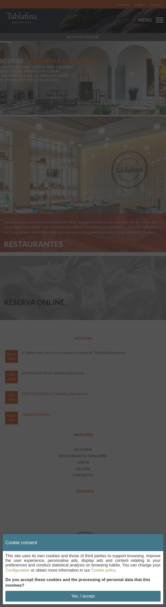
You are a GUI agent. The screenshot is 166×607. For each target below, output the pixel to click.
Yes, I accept (83, 596)
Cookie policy (103, 570)
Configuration (17, 570)
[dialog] (83, 569)
